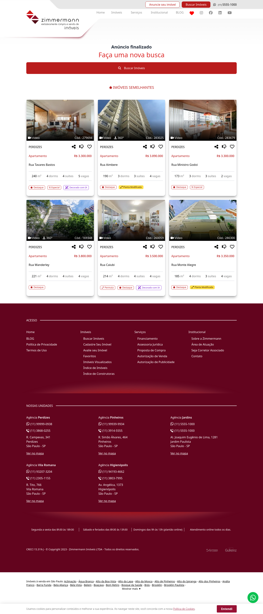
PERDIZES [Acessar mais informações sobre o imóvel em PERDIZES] (35, 147)
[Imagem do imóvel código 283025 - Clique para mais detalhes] (131, 120)
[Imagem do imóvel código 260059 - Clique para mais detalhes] (131, 220)
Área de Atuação (202, 344)
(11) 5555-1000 (182, 424)
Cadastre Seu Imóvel (97, 344)
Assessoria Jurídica (150, 344)
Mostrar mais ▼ (131, 588)
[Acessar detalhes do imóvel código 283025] (131, 185)
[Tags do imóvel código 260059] (131, 238)
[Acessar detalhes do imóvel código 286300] (202, 285)
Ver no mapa (35, 453)
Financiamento (147, 339)
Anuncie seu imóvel (162, 5)
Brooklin (157, 585)
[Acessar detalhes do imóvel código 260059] (131, 285)
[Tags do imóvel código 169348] (60, 238)
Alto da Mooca (143, 581)
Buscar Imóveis (196, 5)
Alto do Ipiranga (187, 581)
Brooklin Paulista (174, 585)
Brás (147, 585)
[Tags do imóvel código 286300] (203, 238)
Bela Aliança (61, 585)
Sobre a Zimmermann (206, 339)
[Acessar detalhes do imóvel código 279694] (60, 185)
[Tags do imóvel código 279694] (60, 138)
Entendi (226, 609)
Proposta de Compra (151, 350)
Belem (88, 585)
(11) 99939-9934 (111, 424)
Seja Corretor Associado (207, 350)
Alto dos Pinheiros (209, 581)
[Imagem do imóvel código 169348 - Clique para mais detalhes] (60, 220)
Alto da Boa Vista (106, 581)
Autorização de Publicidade (155, 362)
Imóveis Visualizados (97, 362)
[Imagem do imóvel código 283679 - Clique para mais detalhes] (203, 120)
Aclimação (70, 581)
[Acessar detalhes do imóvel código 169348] (60, 285)
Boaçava (99, 585)
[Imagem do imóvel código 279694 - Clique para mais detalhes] (60, 120)
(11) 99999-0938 (39, 424)
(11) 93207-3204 (39, 472)
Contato (196, 356)
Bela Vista (76, 585)
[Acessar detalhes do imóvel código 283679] (202, 185)
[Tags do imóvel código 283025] (131, 138)
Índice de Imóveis (95, 368)
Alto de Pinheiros (165, 581)
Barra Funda (44, 585)
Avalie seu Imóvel (95, 350)
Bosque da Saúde (131, 585)
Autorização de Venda (152, 356)
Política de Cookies (184, 609)
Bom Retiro (112, 585)
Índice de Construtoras (99, 374)
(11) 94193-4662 (111, 472)
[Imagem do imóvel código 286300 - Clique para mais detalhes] (203, 220)
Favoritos (89, 356)
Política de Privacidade (41, 344)
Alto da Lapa (125, 581)
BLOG (180, 12)
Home (100, 12)
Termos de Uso (36, 350)
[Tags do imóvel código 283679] (203, 138)
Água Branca (86, 581)
